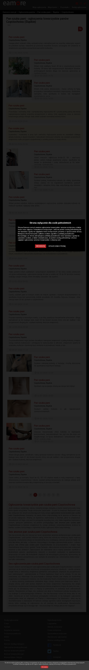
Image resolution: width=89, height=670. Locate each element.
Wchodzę (40, 246)
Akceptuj (44, 667)
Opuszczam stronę (57, 246)
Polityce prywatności (69, 664)
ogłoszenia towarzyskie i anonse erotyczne (58, 227)
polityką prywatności (66, 234)
